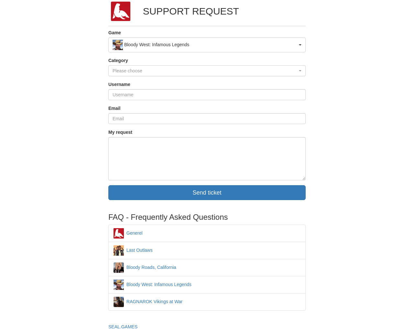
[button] (207, 44)
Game (114, 32)
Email (114, 108)
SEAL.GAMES (122, 326)
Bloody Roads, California (145, 267)
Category (118, 60)
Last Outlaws (133, 250)
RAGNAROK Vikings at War (148, 301)
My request (120, 132)
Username (119, 84)
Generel (128, 233)
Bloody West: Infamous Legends (152, 284)
